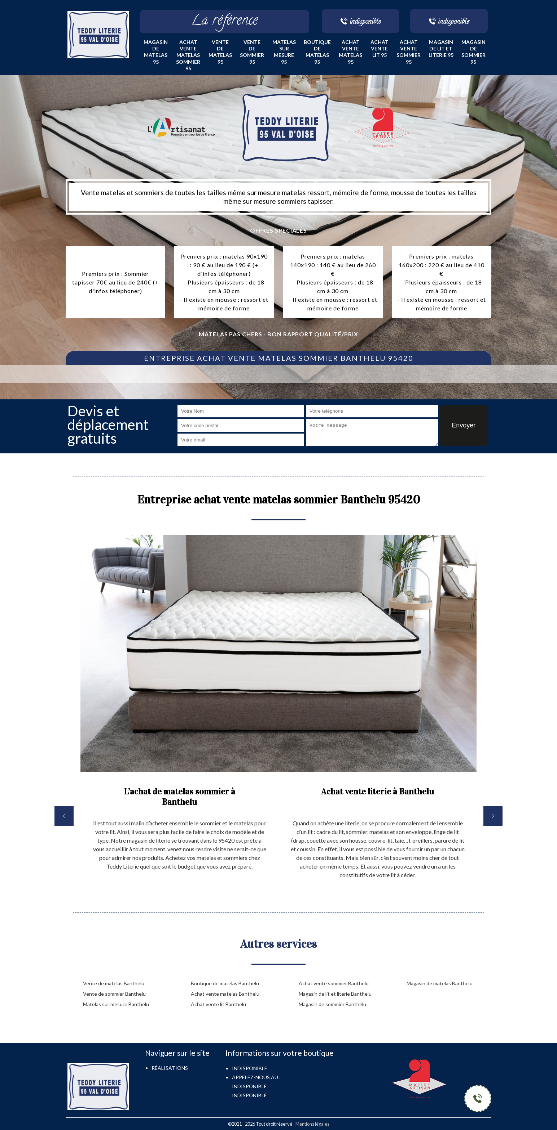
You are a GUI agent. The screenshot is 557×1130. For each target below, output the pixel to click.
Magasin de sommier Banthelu (332, 1004)
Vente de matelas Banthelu (113, 983)
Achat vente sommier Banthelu (334, 983)
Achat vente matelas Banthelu (225, 994)
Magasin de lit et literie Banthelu (335, 994)
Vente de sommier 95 (252, 52)
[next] (493, 816)
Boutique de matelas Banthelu (225, 983)
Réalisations (170, 1068)
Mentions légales (312, 1124)
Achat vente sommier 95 (408, 52)
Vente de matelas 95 (220, 52)
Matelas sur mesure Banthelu (116, 1004)
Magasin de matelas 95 (156, 52)
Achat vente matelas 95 (350, 52)
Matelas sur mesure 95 (284, 52)
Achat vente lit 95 (379, 48)
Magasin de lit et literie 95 (441, 48)
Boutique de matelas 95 (317, 52)
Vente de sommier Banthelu (114, 994)
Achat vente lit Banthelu (218, 1004)
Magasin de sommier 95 (473, 52)
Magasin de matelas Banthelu (440, 983)
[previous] (64, 816)
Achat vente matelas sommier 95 (188, 55)
